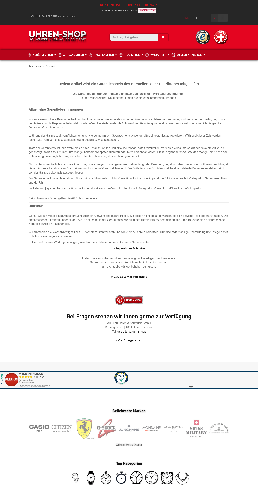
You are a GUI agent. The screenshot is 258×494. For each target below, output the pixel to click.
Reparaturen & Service (130, 248)
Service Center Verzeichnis (131, 276)
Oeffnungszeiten (130, 340)
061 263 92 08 (126, 331)
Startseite (35, 66)
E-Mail (142, 331)
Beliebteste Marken (129, 410)
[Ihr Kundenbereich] (207, 18)
